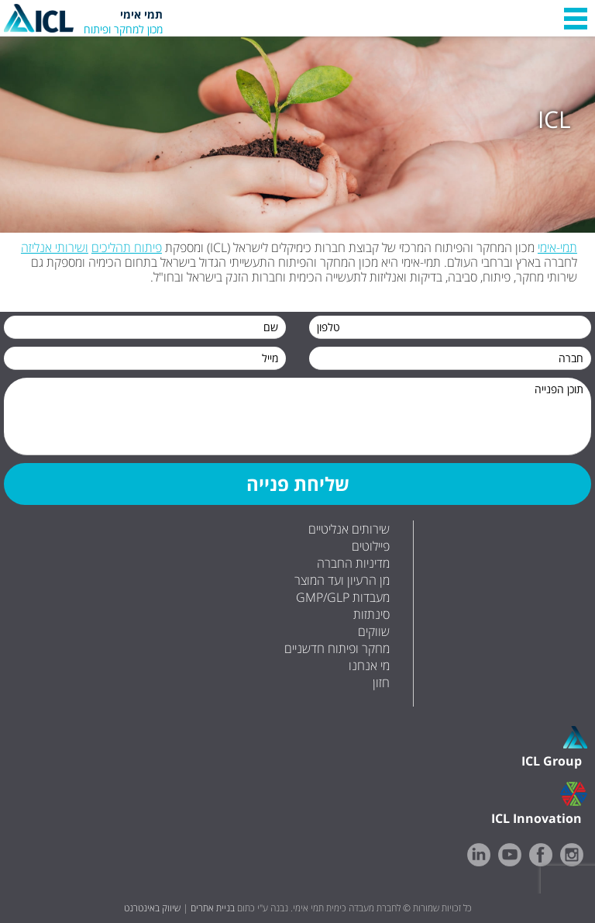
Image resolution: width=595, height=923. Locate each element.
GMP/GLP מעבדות (343, 597)
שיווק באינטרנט (152, 907)
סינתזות (371, 614)
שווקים (374, 631)
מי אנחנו (369, 665)
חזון (381, 682)
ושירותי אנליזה (54, 247)
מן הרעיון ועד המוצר (342, 580)
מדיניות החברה (353, 563)
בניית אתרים (213, 907)
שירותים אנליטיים (349, 529)
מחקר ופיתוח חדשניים (337, 648)
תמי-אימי (557, 247)
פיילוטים (371, 546)
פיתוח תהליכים (126, 247)
